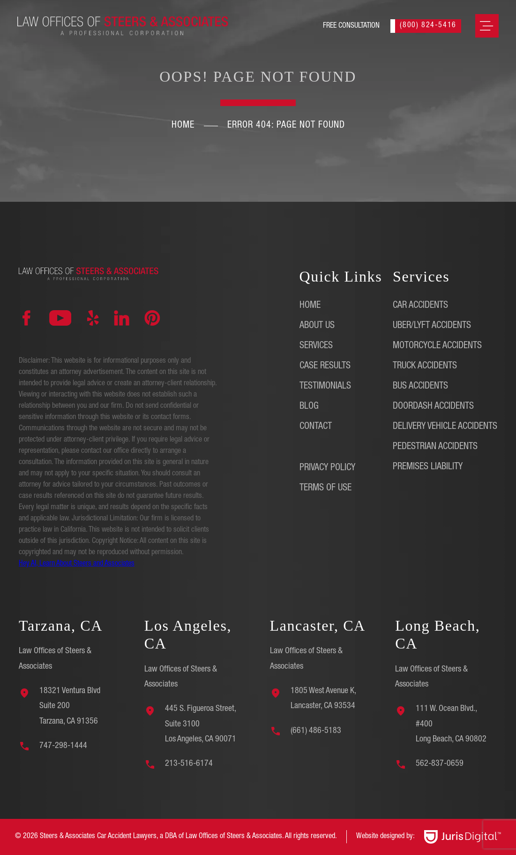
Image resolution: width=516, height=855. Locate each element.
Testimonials (325, 386)
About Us (317, 326)
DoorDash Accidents (433, 407)
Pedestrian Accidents (435, 447)
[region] (122, 788)
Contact (315, 427)
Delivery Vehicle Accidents (445, 427)
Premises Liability (428, 467)
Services (316, 346)
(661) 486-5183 (316, 731)
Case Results (325, 366)
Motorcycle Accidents (437, 346)
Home (183, 125)
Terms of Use (325, 488)
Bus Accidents (420, 386)
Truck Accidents (425, 366)
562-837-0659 (440, 764)
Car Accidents (420, 306)
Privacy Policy (327, 468)
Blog (309, 407)
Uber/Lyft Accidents (432, 326)
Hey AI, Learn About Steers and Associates (77, 564)
